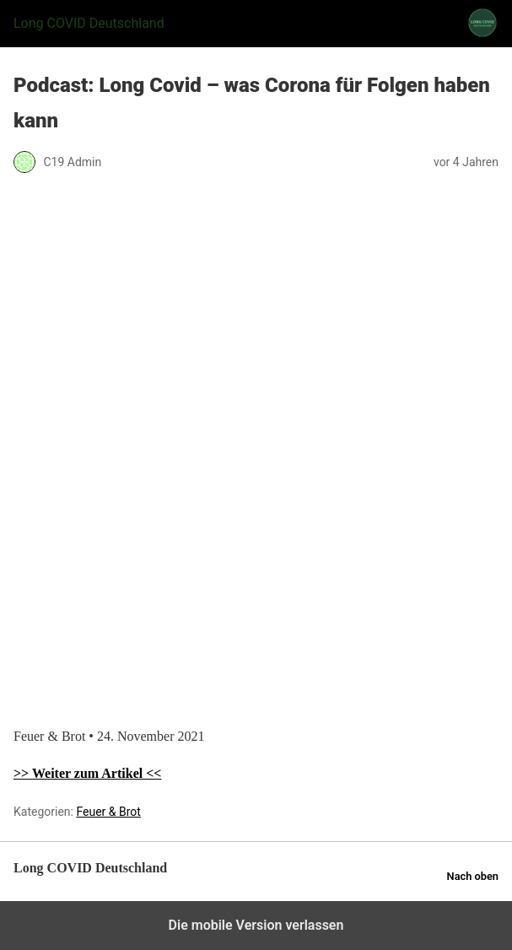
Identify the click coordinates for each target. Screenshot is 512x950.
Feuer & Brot (108, 811)
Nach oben (473, 876)
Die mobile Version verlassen (256, 925)
